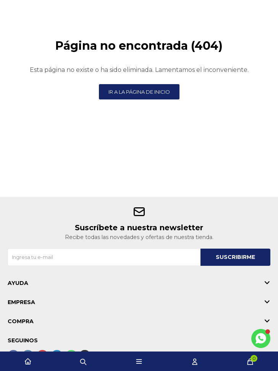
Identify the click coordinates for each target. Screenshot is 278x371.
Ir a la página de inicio (139, 92)
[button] (83, 361)
